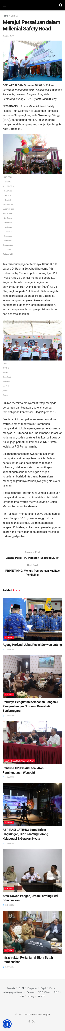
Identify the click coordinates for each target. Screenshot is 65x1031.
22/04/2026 (8, 844)
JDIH (21, 996)
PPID (56, 992)
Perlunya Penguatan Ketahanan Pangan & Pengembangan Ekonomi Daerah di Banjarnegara (30, 706)
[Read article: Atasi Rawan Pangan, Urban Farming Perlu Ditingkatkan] (32, 870)
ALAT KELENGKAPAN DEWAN (19, 761)
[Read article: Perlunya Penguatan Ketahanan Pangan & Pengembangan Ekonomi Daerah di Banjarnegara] (32, 676)
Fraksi (52, 988)
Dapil (43, 988)
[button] (7, 1024)
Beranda (11, 988)
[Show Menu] (4, 5)
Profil (21, 988)
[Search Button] (60, 5)
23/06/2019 (9, 36)
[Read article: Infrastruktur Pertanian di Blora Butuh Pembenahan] (32, 932)
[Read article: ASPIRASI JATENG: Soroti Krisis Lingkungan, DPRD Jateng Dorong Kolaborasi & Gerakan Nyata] (32, 804)
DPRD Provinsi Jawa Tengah (37, 1014)
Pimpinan (32, 988)
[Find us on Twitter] (33, 1022)
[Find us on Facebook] (29, 1022)
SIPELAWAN (44, 992)
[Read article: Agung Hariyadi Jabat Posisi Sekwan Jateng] (32, 619)
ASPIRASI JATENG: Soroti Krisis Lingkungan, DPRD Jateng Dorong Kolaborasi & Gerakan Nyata (25, 834)
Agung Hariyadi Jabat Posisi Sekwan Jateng (32, 645)
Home (5, 16)
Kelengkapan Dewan (13, 992)
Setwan (30, 992)
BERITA (14, 16)
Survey (30, 996)
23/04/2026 (8, 716)
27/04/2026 (8, 650)
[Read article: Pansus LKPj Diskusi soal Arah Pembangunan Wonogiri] (32, 742)
